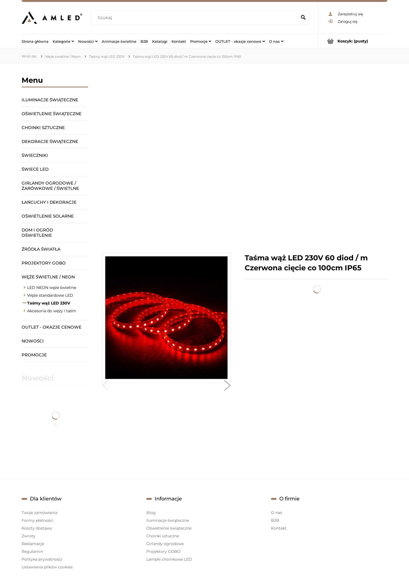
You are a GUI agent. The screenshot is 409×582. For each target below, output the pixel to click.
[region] (244, 158)
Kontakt (279, 528)
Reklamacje (33, 543)
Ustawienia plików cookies (47, 567)
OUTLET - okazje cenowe (51, 327)
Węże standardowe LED (50, 295)
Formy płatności (37, 520)
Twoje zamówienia (39, 512)
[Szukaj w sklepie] (195, 17)
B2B (275, 520)
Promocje (34, 354)
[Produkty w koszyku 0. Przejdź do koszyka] (352, 41)
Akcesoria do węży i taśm (51, 310)
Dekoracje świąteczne (50, 141)
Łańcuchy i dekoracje (49, 202)
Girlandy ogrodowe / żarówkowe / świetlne (50, 185)
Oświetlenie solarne (48, 216)
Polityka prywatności (42, 559)
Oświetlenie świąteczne (51, 113)
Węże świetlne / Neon (48, 276)
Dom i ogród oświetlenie (37, 232)
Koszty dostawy (37, 528)
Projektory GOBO (44, 263)
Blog (151, 512)
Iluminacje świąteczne (50, 99)
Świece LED (35, 169)
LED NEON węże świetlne (51, 287)
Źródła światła (41, 249)
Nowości (33, 341)
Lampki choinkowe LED (169, 559)
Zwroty (28, 535)
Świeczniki (35, 155)
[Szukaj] (303, 17)
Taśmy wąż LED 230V (48, 303)
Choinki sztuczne (43, 127)
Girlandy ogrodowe (165, 543)
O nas (276, 512)
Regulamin (32, 551)
